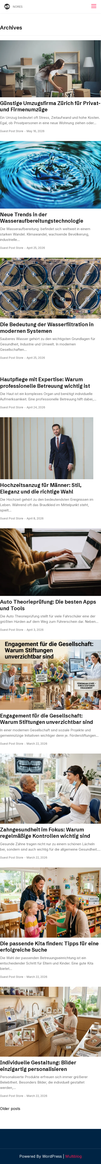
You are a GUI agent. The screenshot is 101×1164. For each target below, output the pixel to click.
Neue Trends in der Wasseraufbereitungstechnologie (41, 217)
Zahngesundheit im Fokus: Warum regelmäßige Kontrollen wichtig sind (45, 833)
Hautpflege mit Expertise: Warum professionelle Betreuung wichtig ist (45, 382)
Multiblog (73, 1156)
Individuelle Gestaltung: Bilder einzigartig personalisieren (38, 1065)
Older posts (10, 1108)
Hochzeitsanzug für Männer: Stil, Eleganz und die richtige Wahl (40, 488)
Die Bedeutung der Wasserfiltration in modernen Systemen (47, 327)
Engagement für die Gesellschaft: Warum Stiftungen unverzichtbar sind (46, 719)
